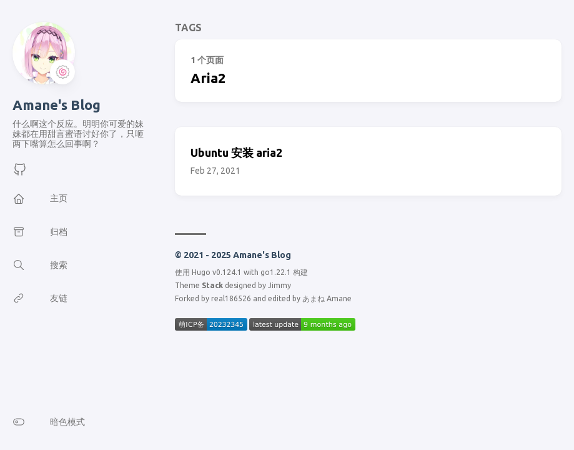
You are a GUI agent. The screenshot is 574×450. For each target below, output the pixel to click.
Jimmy (279, 285)
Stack (212, 285)
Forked (187, 298)
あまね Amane (327, 298)
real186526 (231, 298)
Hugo (201, 272)
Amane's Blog (56, 104)
